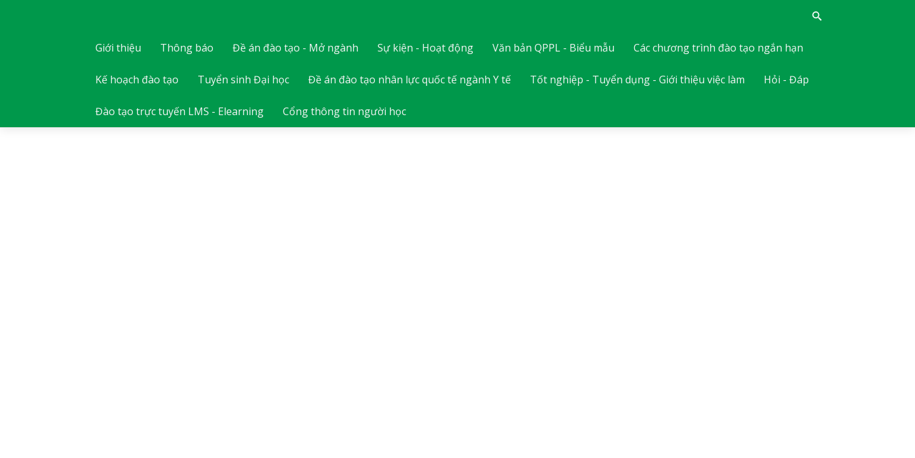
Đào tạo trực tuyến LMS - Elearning (179, 111)
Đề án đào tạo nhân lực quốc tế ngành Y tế (409, 80)
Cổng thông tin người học (344, 111)
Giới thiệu (118, 48)
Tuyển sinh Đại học (243, 80)
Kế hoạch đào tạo (137, 80)
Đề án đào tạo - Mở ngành (295, 48)
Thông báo (187, 48)
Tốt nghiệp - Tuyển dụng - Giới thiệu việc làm (637, 80)
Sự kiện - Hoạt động (425, 48)
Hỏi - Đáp (786, 80)
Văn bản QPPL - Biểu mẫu (553, 48)
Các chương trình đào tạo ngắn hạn (718, 48)
